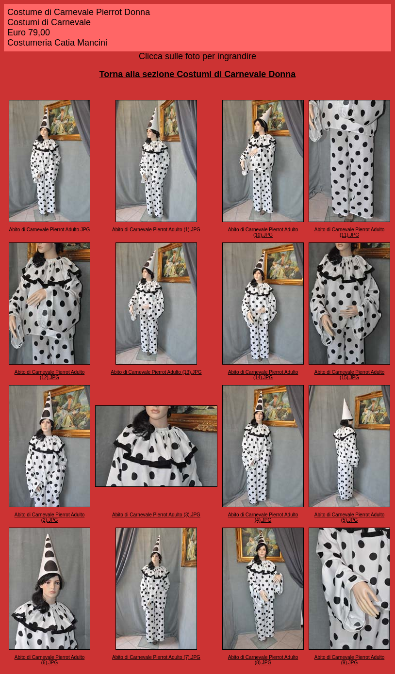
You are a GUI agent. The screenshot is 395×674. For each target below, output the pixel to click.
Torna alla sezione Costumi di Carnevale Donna (197, 74)
